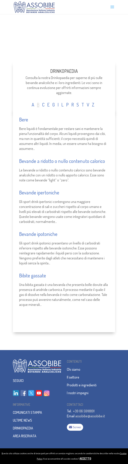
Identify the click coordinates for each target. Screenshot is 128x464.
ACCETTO (85, 458)
